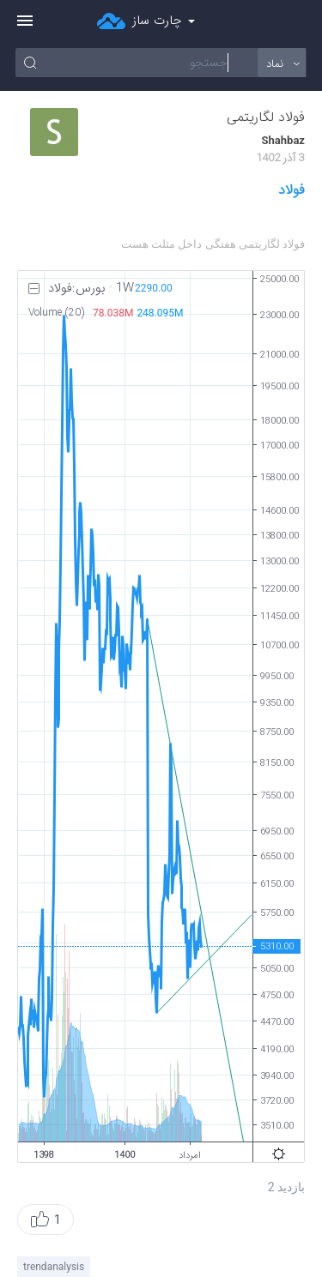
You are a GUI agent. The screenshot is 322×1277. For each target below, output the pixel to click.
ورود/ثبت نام (297, 22)
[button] (45, 1219)
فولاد (291, 190)
